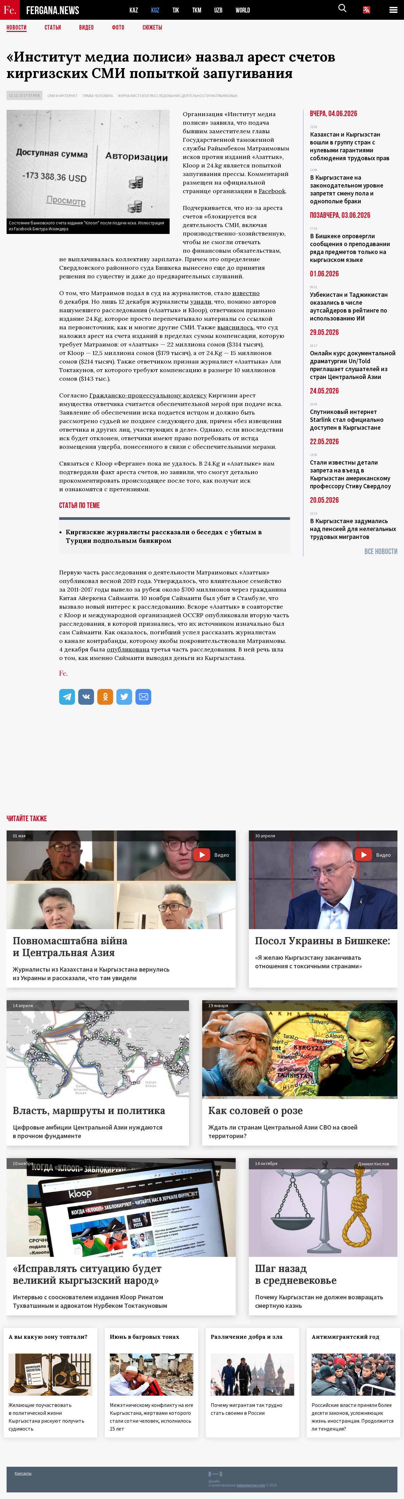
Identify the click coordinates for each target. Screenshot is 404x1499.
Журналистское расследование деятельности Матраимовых (177, 95)
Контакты (23, 1479)
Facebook (272, 191)
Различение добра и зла (250, 1337)
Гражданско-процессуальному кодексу (148, 395)
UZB (220, 10)
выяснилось (235, 327)
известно (246, 293)
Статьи (54, 28)
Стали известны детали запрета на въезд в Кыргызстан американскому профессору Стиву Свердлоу (350, 474)
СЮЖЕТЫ (156, 28)
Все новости (381, 551)
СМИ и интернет (62, 95)
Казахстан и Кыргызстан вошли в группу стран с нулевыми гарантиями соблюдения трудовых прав (350, 146)
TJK (176, 10)
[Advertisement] (202, 766)
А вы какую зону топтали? (36, 1341)
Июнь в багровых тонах (147, 1337)
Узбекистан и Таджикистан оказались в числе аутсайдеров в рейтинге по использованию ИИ (349, 306)
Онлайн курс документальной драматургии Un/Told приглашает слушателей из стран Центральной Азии (353, 365)
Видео (89, 28)
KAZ (134, 10)
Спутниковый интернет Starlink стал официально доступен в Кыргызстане (347, 419)
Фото (121, 28)
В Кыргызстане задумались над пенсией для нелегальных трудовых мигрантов (353, 529)
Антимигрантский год (348, 1337)
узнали (200, 301)
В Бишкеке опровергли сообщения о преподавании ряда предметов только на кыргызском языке (350, 248)
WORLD (245, 10)
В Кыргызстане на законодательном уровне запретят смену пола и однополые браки (346, 189)
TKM (198, 10)
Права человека (98, 95)
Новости (17, 28)
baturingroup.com (251, 1492)
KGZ (155, 10)
